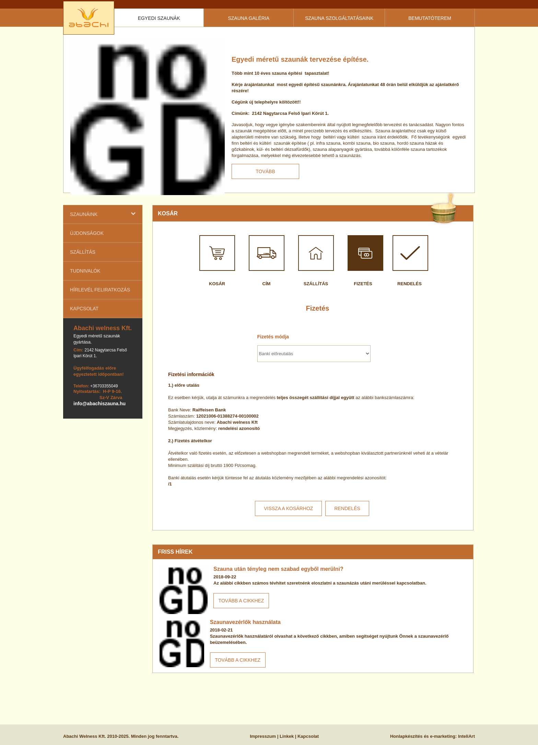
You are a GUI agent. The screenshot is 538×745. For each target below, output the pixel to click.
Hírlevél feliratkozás (100, 289)
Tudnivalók (85, 271)
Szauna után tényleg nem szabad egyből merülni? (278, 569)
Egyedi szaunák (159, 18)
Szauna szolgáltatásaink (339, 18)
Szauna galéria (248, 18)
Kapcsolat (84, 308)
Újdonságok (87, 233)
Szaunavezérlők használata (245, 622)
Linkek (287, 736)
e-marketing (442, 736)
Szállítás (82, 252)
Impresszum (263, 736)
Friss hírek (175, 552)
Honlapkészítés (406, 736)
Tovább (265, 171)
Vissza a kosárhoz (288, 508)
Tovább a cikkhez (241, 600)
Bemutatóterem (429, 18)
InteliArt (466, 736)
